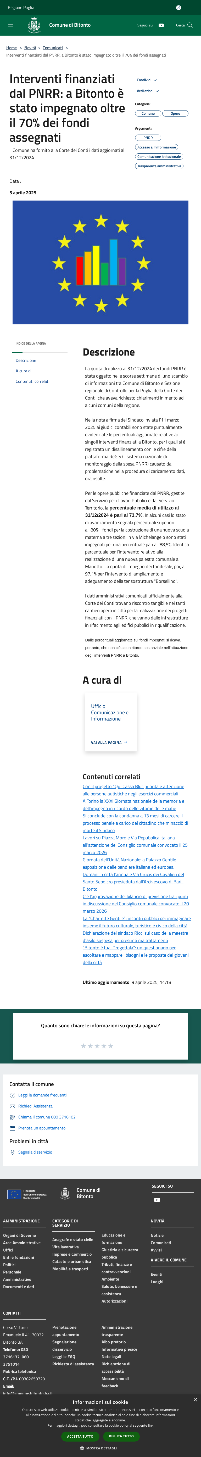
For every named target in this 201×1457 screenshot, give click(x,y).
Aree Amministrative (22, 1242)
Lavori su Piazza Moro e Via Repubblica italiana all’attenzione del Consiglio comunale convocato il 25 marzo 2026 (135, 845)
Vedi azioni (148, 91)
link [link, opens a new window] (151, 1425)
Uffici (8, 1250)
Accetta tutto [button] (80, 1436)
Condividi (147, 80)
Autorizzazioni (114, 1301)
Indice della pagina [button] (31, 343)
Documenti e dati (18, 1286)
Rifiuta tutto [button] (121, 1436)
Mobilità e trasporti (70, 1269)
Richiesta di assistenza (73, 1364)
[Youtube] (159, 25)
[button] (100, 1448)
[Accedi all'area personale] (178, 8)
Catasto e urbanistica (71, 1261)
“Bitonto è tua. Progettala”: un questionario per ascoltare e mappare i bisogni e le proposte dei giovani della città (136, 955)
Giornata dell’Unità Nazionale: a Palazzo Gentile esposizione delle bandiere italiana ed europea (129, 863)
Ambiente (110, 1279)
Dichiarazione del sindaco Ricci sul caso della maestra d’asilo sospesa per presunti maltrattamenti (135, 936)
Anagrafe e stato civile (72, 1239)
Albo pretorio (114, 1342)
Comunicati (53, 48)
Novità (30, 48)
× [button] (195, 1400)
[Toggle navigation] (10, 24)
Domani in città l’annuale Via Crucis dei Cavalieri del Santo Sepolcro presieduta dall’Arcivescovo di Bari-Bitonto (133, 882)
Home (11, 48)
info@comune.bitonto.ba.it (28, 1393)
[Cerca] (190, 25)
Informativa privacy (119, 1349)
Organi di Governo (19, 1235)
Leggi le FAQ (63, 1356)
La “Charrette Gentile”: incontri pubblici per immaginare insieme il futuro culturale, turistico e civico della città (137, 922)
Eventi (156, 1274)
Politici (9, 1264)
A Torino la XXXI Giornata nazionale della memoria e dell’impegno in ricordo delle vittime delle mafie (133, 804)
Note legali (111, 1356)
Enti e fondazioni (18, 1257)
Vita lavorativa (65, 1247)
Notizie (157, 1235)
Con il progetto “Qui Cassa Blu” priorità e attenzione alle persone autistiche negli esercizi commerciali (133, 790)
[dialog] (100, 1425)
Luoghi (157, 1281)
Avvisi (156, 1250)
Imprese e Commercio (72, 1254)
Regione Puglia (21, 7)
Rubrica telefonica (19, 1371)
